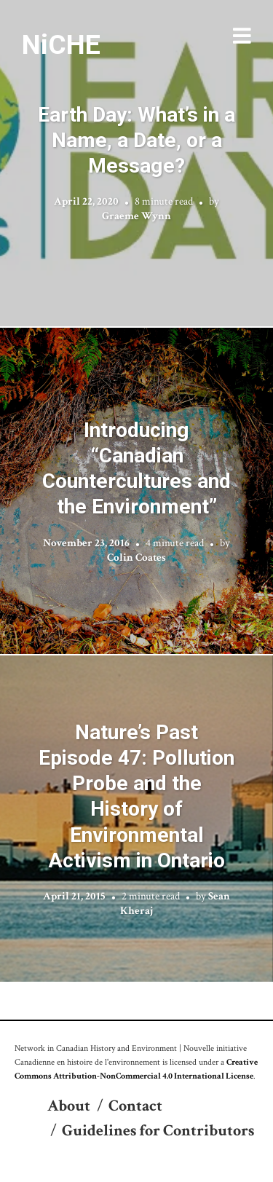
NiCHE (61, 44)
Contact (135, 1105)
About (68, 1105)
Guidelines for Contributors (158, 1130)
